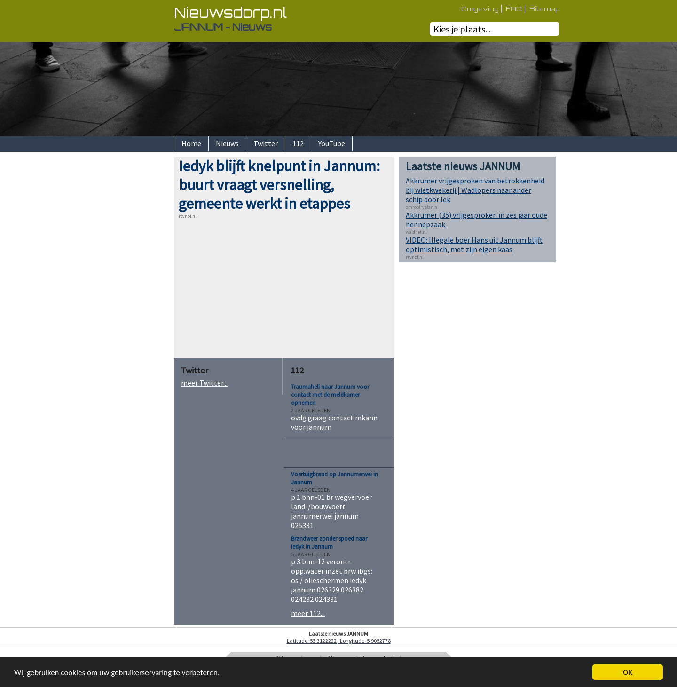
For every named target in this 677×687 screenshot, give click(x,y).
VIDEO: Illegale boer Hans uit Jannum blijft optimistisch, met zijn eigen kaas (474, 244)
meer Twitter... (204, 382)
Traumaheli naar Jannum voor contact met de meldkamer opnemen (330, 395)
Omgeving (480, 9)
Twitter (265, 143)
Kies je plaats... (462, 29)
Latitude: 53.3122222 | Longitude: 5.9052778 (339, 640)
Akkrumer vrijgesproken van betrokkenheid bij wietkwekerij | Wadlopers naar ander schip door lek (475, 190)
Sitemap (544, 9)
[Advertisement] (141, 298)
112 (298, 143)
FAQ (514, 9)
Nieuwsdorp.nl (230, 12)
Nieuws (227, 143)
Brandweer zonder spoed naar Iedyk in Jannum (329, 543)
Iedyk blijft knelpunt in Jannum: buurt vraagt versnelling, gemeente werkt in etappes (279, 185)
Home (191, 143)
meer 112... (308, 613)
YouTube (331, 143)
